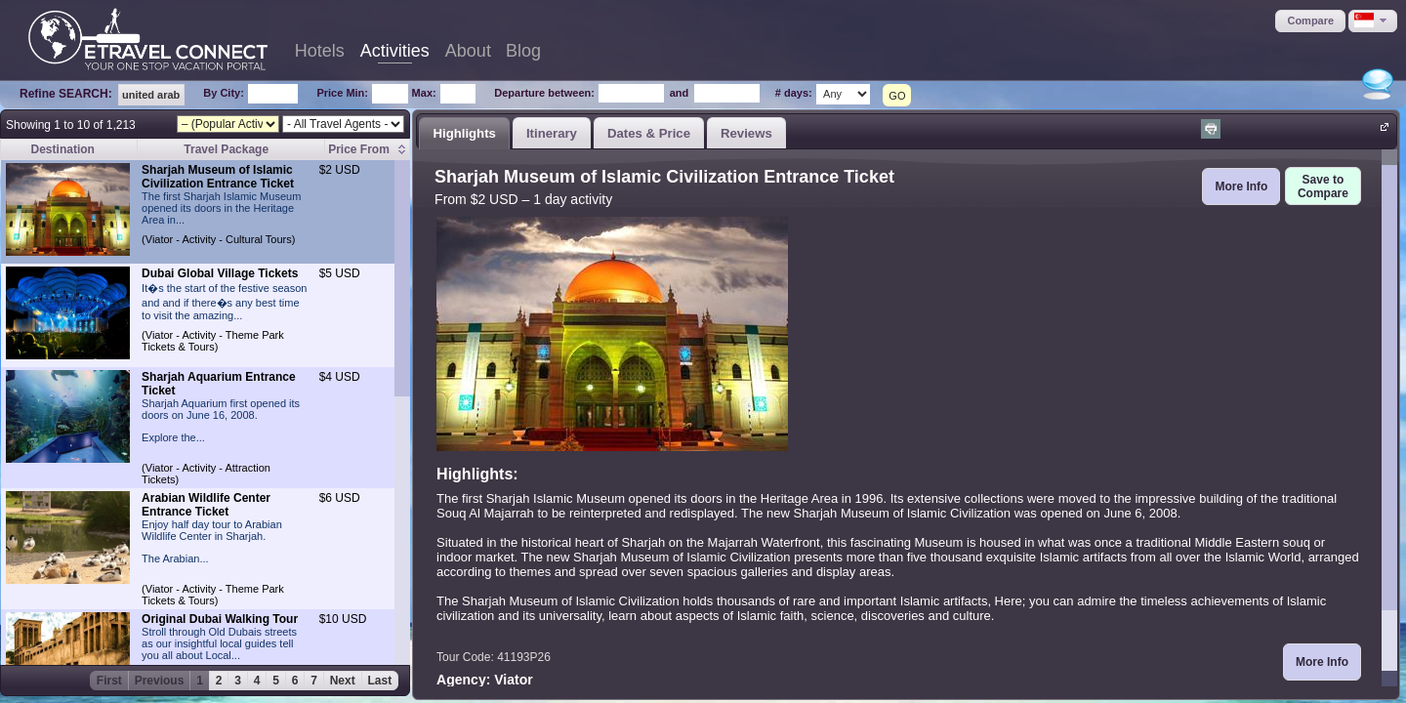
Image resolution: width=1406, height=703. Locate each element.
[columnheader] (367, 150)
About (468, 51)
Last (380, 680)
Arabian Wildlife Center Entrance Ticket (206, 504)
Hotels (320, 51)
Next (342, 680)
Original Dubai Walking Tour (220, 619)
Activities (395, 51)
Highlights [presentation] (464, 133)
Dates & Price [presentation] (648, 133)
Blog (523, 51)
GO (897, 96)
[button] (1310, 21)
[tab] (464, 132)
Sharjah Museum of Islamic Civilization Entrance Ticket (218, 176)
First (109, 680)
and (679, 93)
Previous (160, 680)
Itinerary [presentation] (551, 133)
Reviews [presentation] (746, 133)
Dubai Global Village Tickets (220, 273)
